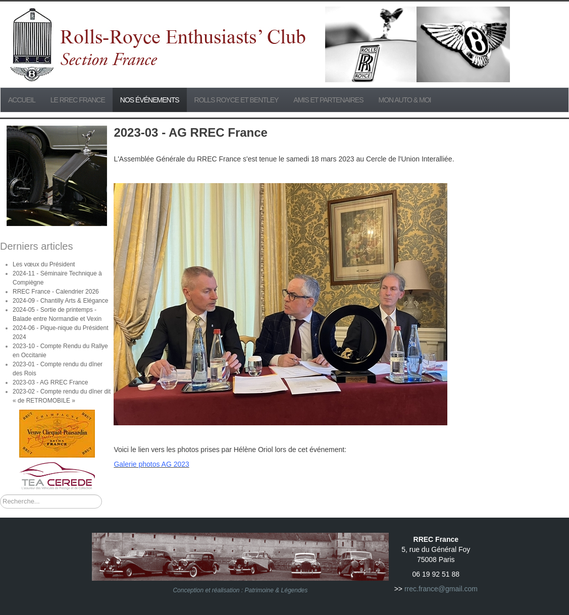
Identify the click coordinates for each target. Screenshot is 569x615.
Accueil (21, 100)
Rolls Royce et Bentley (236, 100)
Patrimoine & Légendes (276, 590)
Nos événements (149, 100)
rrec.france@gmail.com (441, 589)
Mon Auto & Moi (405, 100)
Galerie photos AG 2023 (151, 464)
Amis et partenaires (328, 100)
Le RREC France (77, 100)
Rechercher (0, 494)
